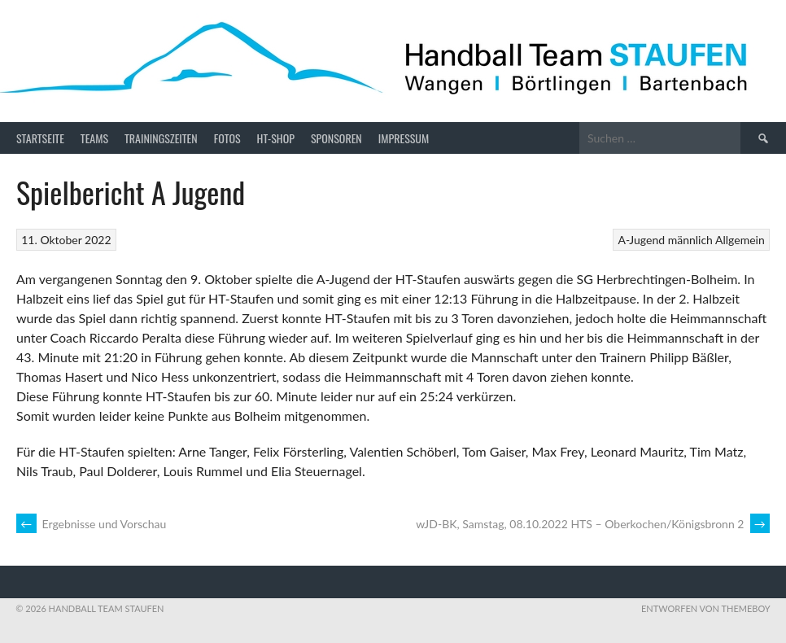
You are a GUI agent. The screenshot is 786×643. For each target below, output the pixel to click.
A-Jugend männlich (665, 240)
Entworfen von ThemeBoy (706, 608)
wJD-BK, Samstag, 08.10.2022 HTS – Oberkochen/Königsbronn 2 (593, 524)
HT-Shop (276, 138)
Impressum (403, 138)
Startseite (40, 138)
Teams (94, 138)
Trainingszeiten (161, 138)
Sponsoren (336, 138)
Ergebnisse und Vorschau (91, 524)
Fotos (227, 138)
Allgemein (740, 240)
